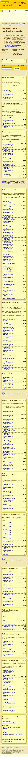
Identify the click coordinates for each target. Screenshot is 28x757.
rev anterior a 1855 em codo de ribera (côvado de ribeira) (9, 448)
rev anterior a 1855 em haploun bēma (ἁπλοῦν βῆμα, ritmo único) (8, 253)
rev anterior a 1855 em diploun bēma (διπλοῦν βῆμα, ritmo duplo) (8, 249)
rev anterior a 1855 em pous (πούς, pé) (8, 265)
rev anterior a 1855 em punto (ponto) (8, 469)
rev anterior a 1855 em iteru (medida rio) (8, 142)
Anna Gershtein (18, 750)
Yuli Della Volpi (18, 752)
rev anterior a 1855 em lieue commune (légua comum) (8, 524)
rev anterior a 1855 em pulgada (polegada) (8, 463)
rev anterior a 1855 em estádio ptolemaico (8, 227)
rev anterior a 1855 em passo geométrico (8, 490)
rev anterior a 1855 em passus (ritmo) (8, 339)
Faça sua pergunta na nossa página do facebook (12, 731)
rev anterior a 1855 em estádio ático (8, 224)
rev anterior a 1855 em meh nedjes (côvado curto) (9, 154)
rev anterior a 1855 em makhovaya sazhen (8, 586)
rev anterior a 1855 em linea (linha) (8, 466)
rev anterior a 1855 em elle (9, 624)
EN (1, 11)
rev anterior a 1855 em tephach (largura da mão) (8, 384)
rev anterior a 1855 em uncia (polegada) (8, 363)
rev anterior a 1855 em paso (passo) (8, 442)
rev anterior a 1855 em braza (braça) (8, 439)
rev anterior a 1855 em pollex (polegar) (8, 366)
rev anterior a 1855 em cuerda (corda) (8, 434)
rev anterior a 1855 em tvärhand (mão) (8, 698)
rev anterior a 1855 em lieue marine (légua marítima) (8, 528)
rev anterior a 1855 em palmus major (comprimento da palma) (8, 357)
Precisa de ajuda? (5, 52)
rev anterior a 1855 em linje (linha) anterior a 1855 (9, 708)
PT (6, 11)
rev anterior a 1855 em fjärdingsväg (8, 679)
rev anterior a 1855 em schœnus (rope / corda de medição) (9, 319)
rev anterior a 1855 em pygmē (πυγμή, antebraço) (9, 262)
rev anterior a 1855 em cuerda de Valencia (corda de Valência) (9, 430)
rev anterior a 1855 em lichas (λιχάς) (8, 278)
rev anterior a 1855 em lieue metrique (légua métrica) (8, 536)
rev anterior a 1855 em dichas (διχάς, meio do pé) (9, 283)
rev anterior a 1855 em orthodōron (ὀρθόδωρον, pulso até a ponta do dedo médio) (9, 273)
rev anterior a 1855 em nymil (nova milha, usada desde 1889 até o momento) (8, 672)
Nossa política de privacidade (7, 753)
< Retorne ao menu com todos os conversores (14, 734)
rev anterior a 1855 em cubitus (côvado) (8, 348)
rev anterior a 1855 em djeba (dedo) (8, 176)
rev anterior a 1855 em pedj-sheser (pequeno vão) (9, 165)
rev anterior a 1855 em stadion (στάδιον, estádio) (9, 219)
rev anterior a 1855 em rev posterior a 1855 (9, 682)
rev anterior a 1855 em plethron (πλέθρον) (8, 230)
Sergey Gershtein (13, 750)
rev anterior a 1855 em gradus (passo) (8, 345)
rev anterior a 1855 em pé (9, 123)
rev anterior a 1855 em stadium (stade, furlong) (8, 328)
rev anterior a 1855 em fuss (9, 626)
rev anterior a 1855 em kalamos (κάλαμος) (8, 242)
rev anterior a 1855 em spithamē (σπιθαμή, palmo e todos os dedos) (9, 269)
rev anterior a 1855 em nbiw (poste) (8, 148)
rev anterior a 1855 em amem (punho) (8, 168)
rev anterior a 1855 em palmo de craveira (8, 501)
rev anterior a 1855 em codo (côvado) (8, 452)
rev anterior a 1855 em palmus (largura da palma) (9, 360)
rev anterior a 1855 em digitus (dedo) (8, 369)
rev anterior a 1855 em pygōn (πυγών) (8, 260)
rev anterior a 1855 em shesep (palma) (8, 173)
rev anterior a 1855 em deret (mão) (8, 171)
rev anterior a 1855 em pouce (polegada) (8, 551)
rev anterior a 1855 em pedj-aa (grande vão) (8, 162)
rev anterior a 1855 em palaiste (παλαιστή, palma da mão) (9, 290)
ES (3, 11)
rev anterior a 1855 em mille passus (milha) (8, 325)
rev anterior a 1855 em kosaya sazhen (8, 581)
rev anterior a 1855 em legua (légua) (8, 420)
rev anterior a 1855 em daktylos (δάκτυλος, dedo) (9, 297)
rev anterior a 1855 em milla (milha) (8, 427)
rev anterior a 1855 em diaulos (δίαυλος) (8, 216)
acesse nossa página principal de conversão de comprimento (12, 45)
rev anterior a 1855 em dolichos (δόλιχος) (8, 207)
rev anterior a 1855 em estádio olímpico (8, 222)
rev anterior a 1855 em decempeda (8, 334)
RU (8, 11)
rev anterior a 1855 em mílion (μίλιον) (8, 210)
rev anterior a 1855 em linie (9, 629)
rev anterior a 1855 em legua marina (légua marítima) (8, 417)
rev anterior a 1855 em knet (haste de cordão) (8, 145)
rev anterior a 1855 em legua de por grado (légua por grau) (9, 413)
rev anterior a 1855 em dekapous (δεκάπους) (8, 236)
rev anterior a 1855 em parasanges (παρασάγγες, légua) (9, 204)
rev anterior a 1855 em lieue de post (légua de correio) (8, 532)
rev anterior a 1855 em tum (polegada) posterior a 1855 (9, 705)
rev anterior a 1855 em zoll (9, 628)
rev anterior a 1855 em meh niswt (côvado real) (8, 151)
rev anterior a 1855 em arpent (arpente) (8, 539)
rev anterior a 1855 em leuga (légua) (8, 322)
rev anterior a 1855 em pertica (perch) (8, 337)
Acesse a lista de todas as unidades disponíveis (11, 728)
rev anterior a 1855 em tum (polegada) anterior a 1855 (9, 701)
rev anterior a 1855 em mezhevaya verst (8, 578)
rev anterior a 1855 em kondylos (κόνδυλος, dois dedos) (8, 294)
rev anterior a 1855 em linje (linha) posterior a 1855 (9, 711)
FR (10, 11)
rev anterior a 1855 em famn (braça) (8, 687)
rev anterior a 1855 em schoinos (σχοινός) (8, 200)
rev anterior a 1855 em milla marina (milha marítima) (8, 423)
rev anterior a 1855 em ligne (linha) (8, 553)
